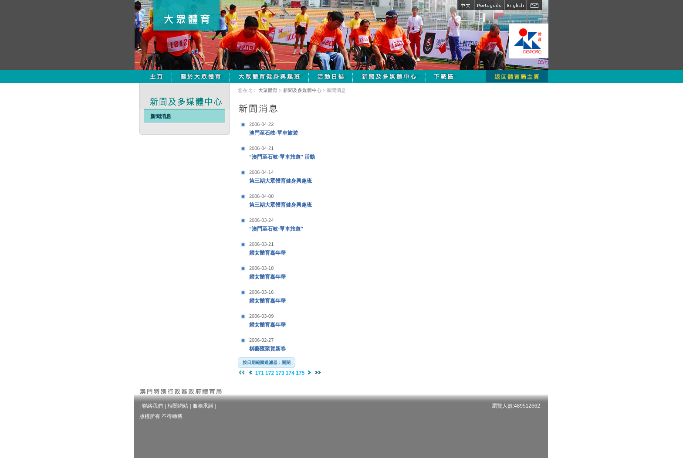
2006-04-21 (261, 148)
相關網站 (177, 406)
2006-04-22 (261, 124)
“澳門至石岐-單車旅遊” (303, 223)
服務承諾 (203, 406)
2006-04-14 (261, 172)
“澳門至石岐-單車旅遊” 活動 (303, 151)
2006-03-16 (261, 292)
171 (259, 373)
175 (300, 373)
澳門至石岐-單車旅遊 (303, 127)
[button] (266, 362)
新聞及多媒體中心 (302, 90)
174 (290, 373)
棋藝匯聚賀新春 (303, 343)
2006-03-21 (261, 244)
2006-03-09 (261, 316)
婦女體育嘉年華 (303, 247)
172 (269, 373)
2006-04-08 (261, 196)
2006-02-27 (261, 340)
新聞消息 (160, 116)
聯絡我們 (152, 406)
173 (279, 373)
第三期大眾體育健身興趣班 (303, 175)
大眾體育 (267, 90)
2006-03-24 (261, 220)
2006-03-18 (261, 268)
